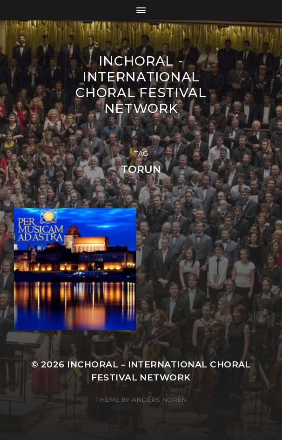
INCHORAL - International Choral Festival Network (141, 84)
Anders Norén (159, 399)
